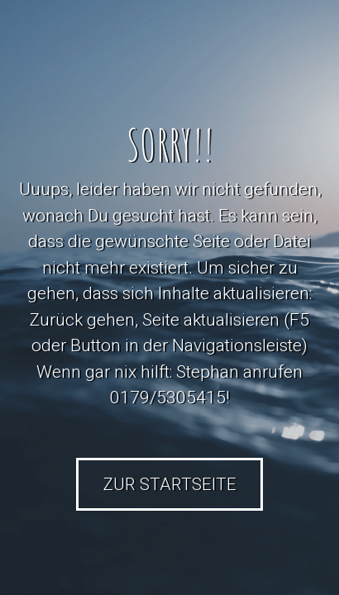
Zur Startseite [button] (169, 484)
